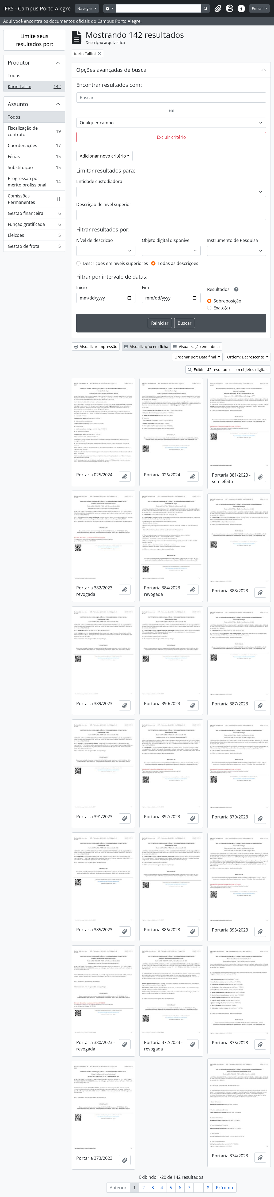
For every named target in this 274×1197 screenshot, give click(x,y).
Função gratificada (34, 225)
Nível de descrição (94, 240)
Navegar (85, 8)
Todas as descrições (178, 263)
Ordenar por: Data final (195, 357)
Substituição (34, 168)
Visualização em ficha (146, 346)
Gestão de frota (34, 247)
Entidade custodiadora (99, 181)
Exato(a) (222, 308)
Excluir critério (171, 137)
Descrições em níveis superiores (115, 263)
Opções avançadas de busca (111, 69)
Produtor (19, 62)
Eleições (34, 236)
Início (81, 287)
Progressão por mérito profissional (34, 181)
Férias (34, 157)
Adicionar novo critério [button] (103, 156)
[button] (218, 8)
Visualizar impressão (95, 346)
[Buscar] (171, 97)
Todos (14, 75)
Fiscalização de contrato (34, 131)
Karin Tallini (34, 87)
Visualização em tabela (196, 346)
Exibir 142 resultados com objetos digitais (228, 369)
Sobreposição (227, 301)
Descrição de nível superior (103, 204)
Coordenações (34, 146)
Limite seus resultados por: (34, 40)
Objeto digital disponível (166, 240)
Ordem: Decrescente (246, 357)
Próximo (224, 1188)
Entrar (258, 8)
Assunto (18, 104)
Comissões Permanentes (34, 199)
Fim (145, 287)
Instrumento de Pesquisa (232, 240)
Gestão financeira (34, 214)
